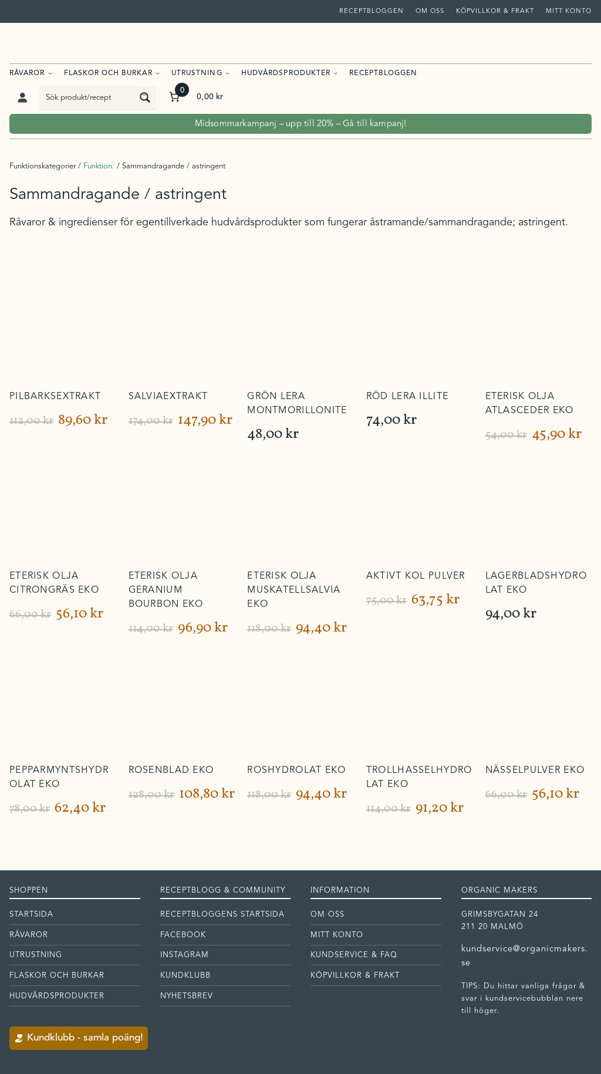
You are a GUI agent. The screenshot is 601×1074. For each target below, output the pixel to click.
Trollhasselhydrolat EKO (419, 777)
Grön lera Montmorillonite (297, 404)
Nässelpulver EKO (535, 770)
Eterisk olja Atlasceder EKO (529, 404)
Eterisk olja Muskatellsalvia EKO (293, 590)
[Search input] (87, 97)
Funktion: (98, 166)
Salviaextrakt (168, 396)
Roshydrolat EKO (296, 770)
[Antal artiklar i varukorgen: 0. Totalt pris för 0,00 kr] (195, 97)
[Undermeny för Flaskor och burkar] (158, 72)
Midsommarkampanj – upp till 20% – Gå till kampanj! (301, 124)
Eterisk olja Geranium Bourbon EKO (166, 590)
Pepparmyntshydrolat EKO (59, 777)
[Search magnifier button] (145, 97)
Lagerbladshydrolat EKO (536, 583)
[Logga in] (22, 97)
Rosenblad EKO (171, 770)
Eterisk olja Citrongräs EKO (54, 583)
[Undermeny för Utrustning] (227, 72)
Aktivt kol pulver (415, 576)
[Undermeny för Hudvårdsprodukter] (335, 72)
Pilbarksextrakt (55, 396)
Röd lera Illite (407, 396)
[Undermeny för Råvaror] (50, 72)
